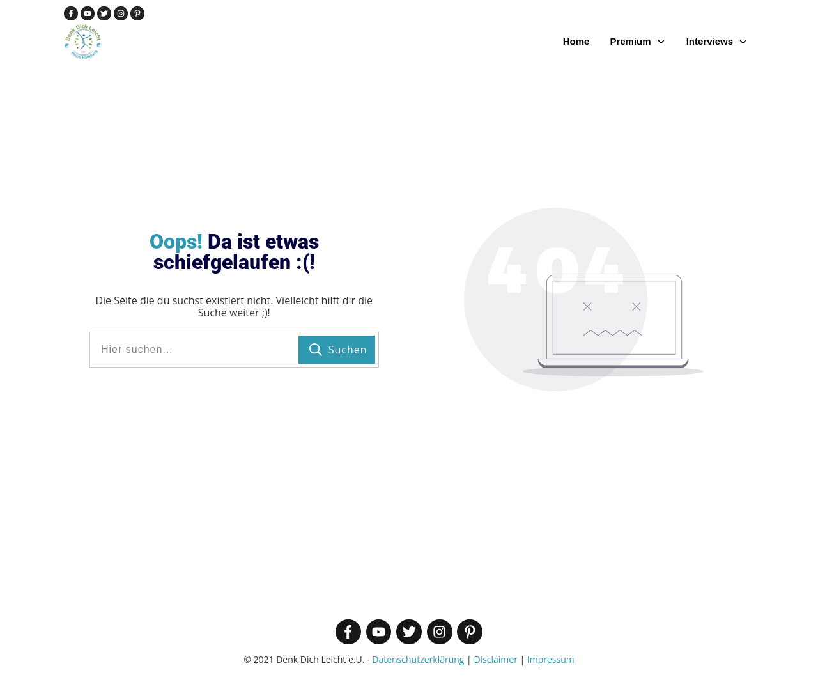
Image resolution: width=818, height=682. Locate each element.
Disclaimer (495, 659)
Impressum (551, 659)
